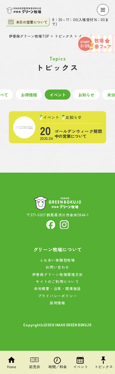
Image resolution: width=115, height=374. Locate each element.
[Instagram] (64, 224)
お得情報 (29, 95)
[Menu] (103, 10)
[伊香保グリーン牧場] (23, 10)
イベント (58, 95)
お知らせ (86, 95)
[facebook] (50, 224)
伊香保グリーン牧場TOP (29, 36)
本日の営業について (27, 22)
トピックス (64, 36)
